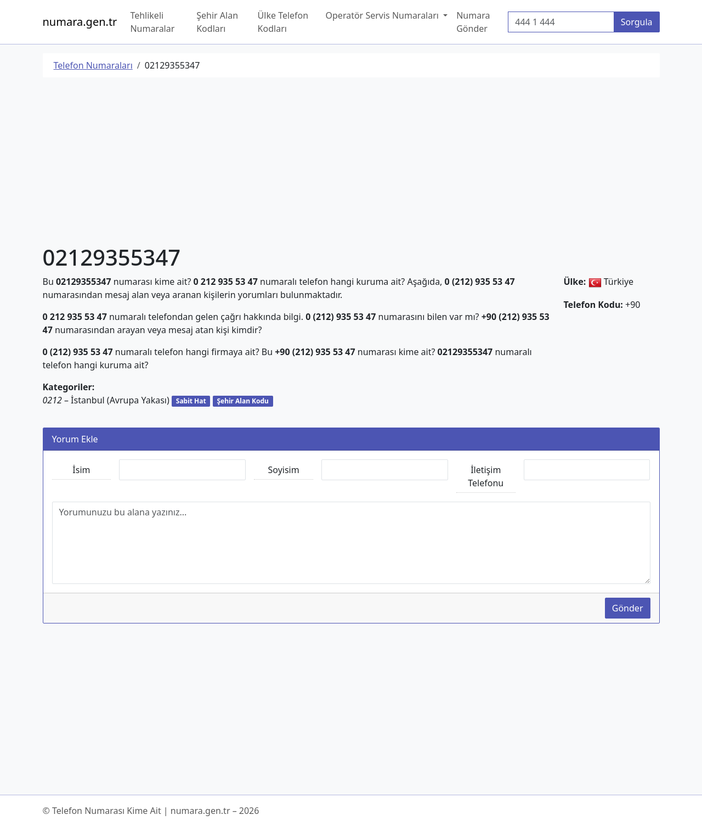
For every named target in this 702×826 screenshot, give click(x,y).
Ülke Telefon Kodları (283, 22)
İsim (81, 470)
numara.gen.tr (80, 21)
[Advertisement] (351, 163)
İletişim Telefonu (485, 476)
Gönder (627, 608)
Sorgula (637, 22)
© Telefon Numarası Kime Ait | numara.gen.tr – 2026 (151, 811)
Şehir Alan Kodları (217, 22)
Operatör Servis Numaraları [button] (383, 15)
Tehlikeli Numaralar (152, 22)
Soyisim (283, 470)
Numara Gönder (473, 22)
